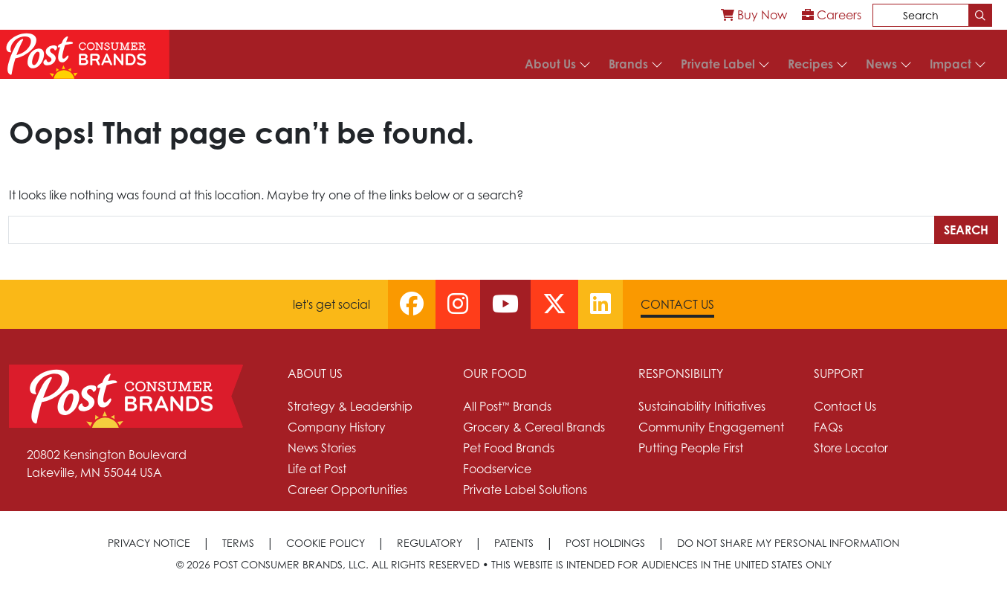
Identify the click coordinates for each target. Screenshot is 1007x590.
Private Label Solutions (525, 489)
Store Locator (851, 447)
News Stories (322, 447)
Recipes (810, 64)
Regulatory (429, 542)
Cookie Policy (325, 542)
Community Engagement (711, 427)
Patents (514, 542)
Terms (238, 542)
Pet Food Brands (508, 447)
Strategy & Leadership (350, 406)
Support (839, 373)
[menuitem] (754, 15)
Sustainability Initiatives (701, 406)
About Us (550, 64)
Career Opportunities (347, 489)
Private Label (718, 64)
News (881, 64)
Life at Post (317, 468)
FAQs (828, 427)
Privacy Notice (149, 542)
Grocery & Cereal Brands (534, 427)
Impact (950, 64)
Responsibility (680, 373)
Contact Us (677, 304)
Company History (337, 427)
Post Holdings (605, 542)
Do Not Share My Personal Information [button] (788, 542)
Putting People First (690, 447)
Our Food (495, 373)
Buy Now (754, 14)
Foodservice (497, 468)
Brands (628, 64)
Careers (831, 14)
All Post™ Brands (507, 406)
